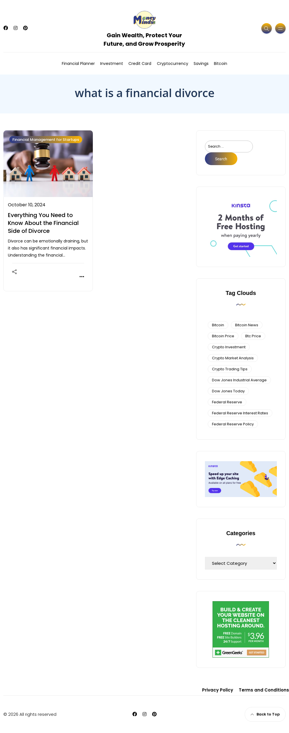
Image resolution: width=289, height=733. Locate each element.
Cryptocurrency (172, 63)
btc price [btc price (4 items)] (253, 336)
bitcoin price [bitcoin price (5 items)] (223, 336)
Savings (201, 63)
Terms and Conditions (264, 690)
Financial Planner (78, 63)
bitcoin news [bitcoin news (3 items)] (246, 325)
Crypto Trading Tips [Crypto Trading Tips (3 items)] (230, 369)
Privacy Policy (217, 690)
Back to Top (265, 714)
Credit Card (139, 63)
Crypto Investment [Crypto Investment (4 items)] (229, 347)
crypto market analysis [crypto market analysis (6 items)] (233, 358)
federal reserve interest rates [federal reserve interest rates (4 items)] (240, 413)
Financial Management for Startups (45, 139)
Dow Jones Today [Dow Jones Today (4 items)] (228, 391)
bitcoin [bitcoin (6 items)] (218, 325)
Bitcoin (220, 63)
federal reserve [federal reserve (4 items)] (227, 402)
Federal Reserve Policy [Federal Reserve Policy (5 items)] (233, 424)
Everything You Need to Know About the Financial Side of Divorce (43, 223)
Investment (111, 63)
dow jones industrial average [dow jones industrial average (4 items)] (239, 380)
